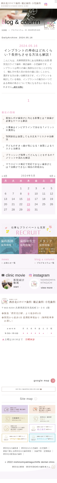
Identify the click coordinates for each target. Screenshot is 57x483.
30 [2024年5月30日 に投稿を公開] (28, 209)
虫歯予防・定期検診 (42, 455)
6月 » (52, 176)
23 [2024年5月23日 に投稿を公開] (28, 204)
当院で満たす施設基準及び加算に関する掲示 (28, 391)
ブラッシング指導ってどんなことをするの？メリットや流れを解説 (30, 156)
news (11, 261)
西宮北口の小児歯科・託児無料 (34, 452)
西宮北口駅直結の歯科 (12, 458)
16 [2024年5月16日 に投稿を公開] (28, 198)
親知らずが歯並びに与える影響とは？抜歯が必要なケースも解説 (30, 119)
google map (44, 381)
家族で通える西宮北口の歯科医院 (17, 455)
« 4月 (4, 176)
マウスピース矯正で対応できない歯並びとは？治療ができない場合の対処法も (29, 165)
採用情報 (6, 245)
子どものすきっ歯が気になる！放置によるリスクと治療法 (30, 147)
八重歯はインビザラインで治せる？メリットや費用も (30, 128)
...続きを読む (18, 87)
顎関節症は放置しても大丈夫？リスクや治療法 (30, 138)
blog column (41, 261)
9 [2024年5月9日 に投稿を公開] (28, 193)
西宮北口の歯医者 (10, 452)
